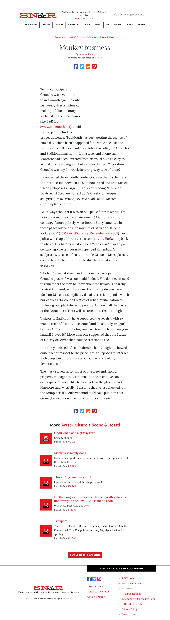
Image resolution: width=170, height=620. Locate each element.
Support (142, 25)
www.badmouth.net (55, 127)
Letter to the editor (98, 591)
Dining (98, 25)
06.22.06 (71, 538)
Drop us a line (95, 586)
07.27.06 (71, 441)
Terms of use (128, 614)
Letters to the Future (133, 603)
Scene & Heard (107, 37)
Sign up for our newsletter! (85, 555)
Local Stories (31, 25)
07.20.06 (71, 465)
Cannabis (118, 25)
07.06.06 (71, 486)
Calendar (59, 25)
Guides (130, 25)
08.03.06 (74, 37)
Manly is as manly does (70, 453)
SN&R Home (128, 578)
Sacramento (61, 37)
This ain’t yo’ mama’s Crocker (74, 477)
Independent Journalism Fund (138, 598)
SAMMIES (127, 588)
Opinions (46, 25)
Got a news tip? (96, 596)
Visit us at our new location (121, 568)
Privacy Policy (129, 609)
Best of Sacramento (132, 583)
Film (107, 25)
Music (87, 25)
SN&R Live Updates (85, 18)
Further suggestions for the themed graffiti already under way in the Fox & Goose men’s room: (90, 499)
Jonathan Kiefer (86, 54)
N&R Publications (131, 593)
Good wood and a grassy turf (74, 433)
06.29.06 (71, 509)
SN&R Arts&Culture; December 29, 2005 (89, 233)
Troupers (60, 521)
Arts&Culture (74, 25)
